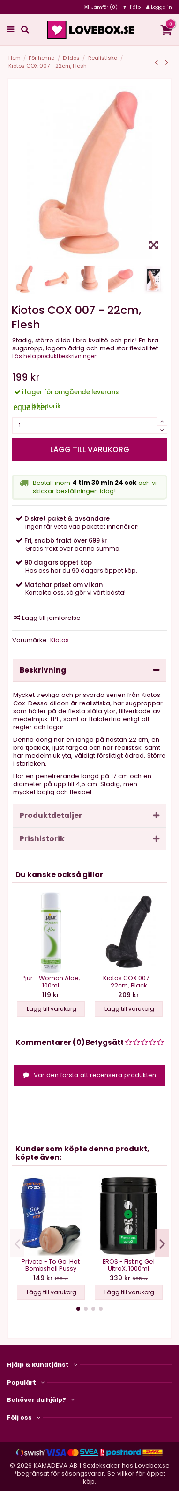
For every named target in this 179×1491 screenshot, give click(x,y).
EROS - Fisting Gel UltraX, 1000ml (129, 1264)
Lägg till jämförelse (47, 617)
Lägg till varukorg (89, 449)
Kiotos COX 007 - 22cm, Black (128, 981)
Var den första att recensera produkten (90, 1075)
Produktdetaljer (89, 815)
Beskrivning (89, 670)
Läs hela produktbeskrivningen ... (58, 356)
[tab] (89, 670)
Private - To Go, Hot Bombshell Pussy (51, 1264)
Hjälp (134, 7)
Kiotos (59, 640)
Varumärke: (30, 640)
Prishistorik (89, 839)
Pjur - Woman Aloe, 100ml (51, 981)
